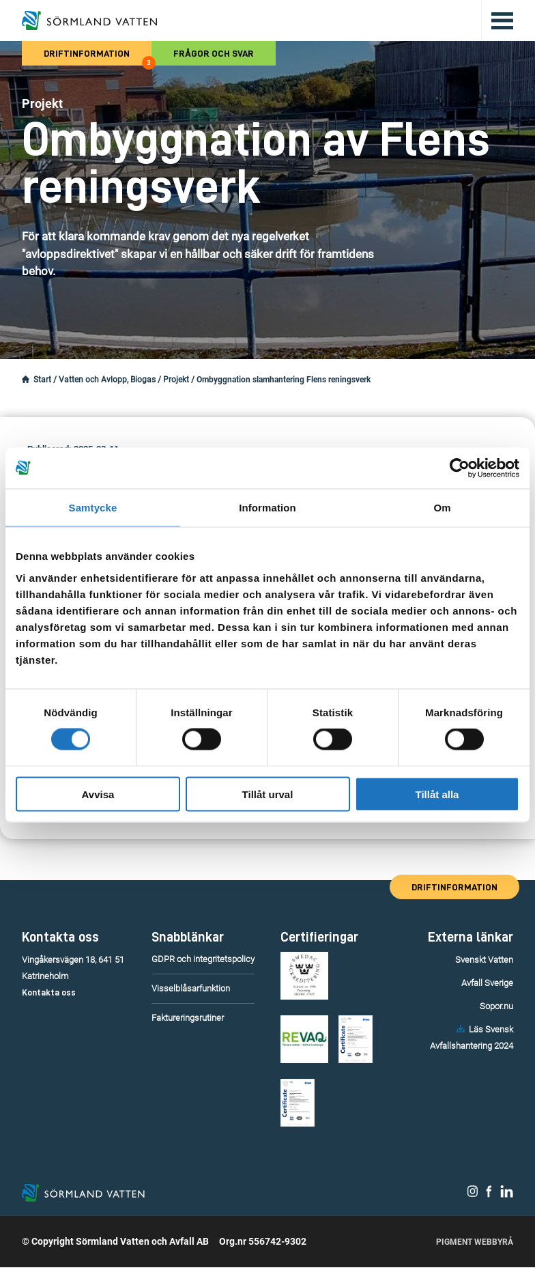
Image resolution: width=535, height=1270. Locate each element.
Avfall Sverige (487, 983)
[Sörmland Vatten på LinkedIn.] (506, 1195)
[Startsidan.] (25, 379)
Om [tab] (441, 507)
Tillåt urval (267, 794)
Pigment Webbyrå (474, 1245)
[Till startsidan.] (89, 20)
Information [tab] (267, 507)
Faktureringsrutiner (187, 1018)
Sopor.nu (496, 1006)
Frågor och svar (213, 53)
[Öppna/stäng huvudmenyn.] (497, 20)
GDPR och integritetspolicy (203, 959)
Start (42, 379)
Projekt (176, 379)
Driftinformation (97, 57)
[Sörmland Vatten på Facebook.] (489, 1195)
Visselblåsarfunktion (190, 988)
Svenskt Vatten (484, 960)
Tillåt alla (437, 794)
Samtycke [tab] (93, 507)
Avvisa (98, 794)
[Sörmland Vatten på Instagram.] (472, 1195)
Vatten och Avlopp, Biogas (107, 379)
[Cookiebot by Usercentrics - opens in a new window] (459, 468)
